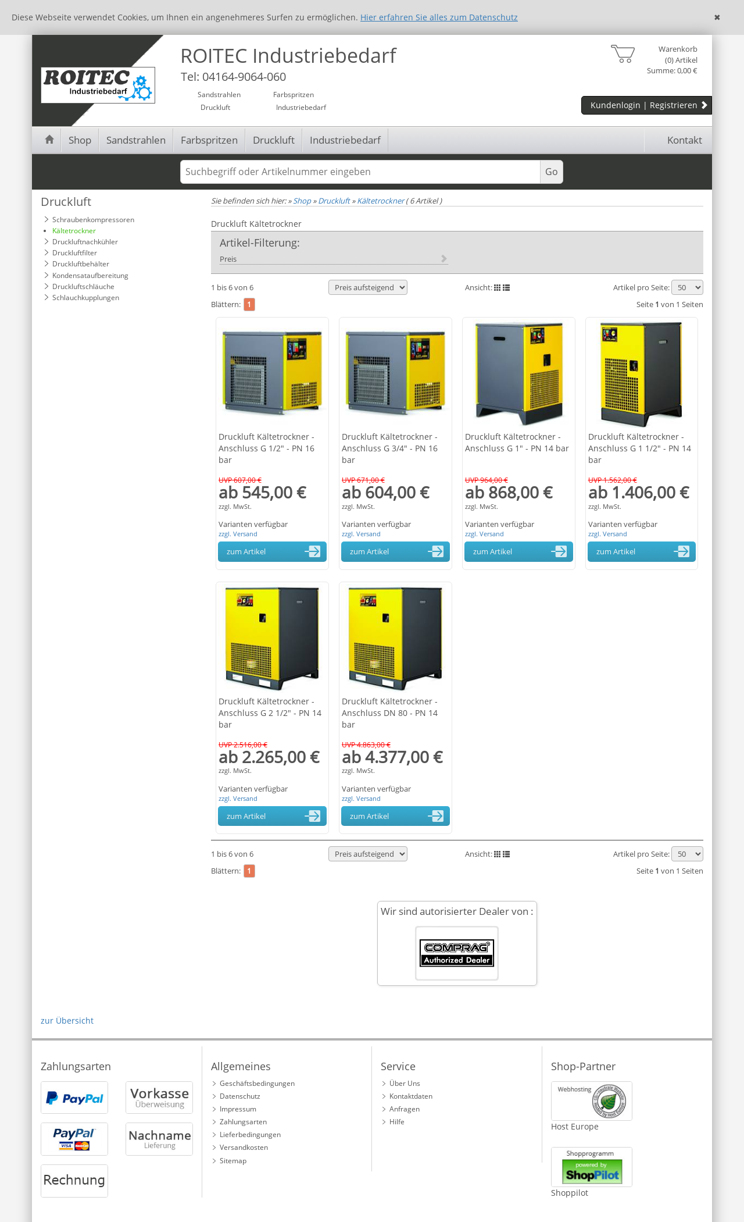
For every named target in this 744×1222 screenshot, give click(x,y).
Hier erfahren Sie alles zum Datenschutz (439, 17)
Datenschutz (240, 1096)
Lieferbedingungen (250, 1134)
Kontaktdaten (410, 1096)
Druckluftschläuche (83, 286)
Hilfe (397, 1122)
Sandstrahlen (136, 140)
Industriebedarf (345, 140)
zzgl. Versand (238, 533)
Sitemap (233, 1161)
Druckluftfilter (74, 253)
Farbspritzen (209, 140)
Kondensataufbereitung (90, 275)
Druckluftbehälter (80, 264)
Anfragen (404, 1109)
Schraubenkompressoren (93, 220)
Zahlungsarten (243, 1122)
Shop (80, 140)
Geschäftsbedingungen (257, 1083)
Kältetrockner (74, 231)
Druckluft (274, 140)
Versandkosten (244, 1147)
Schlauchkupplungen (85, 297)
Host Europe (575, 1126)
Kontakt (677, 140)
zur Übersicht (67, 1020)
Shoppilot (569, 1192)
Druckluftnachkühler (85, 242)
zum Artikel (275, 551)
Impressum (238, 1109)
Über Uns (404, 1083)
